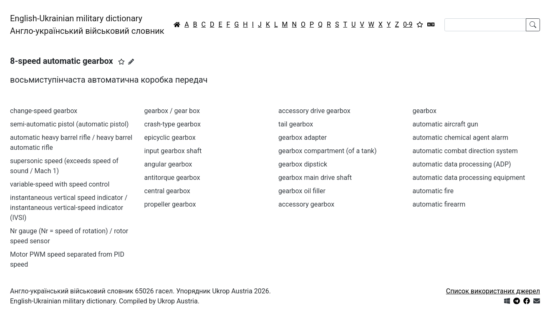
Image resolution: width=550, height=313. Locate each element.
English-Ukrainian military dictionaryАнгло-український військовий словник (87, 24)
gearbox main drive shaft (315, 178)
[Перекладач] (431, 24)
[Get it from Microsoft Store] (507, 301)
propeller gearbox (170, 204)
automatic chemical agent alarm (460, 137)
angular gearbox (168, 164)
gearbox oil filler (301, 191)
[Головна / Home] (177, 24)
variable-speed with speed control (59, 184)
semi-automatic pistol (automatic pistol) (69, 124)
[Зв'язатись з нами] (536, 301)
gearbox (424, 111)
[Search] (485, 24)
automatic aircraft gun (445, 124)
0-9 (407, 24)
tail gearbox (295, 124)
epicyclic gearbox (170, 137)
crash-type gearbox (172, 124)
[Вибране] (419, 24)
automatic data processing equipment (469, 178)
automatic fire (433, 191)
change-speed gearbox (43, 111)
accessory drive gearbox (314, 111)
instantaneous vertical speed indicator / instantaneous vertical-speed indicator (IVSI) (68, 208)
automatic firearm (439, 204)
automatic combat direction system (465, 151)
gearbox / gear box (172, 111)
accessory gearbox (306, 204)
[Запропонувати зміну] (131, 61)
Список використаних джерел (493, 291)
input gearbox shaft (173, 151)
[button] (121, 62)
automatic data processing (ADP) (462, 164)
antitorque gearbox (172, 178)
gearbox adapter (302, 137)
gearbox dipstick (302, 164)
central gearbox (167, 191)
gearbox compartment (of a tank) (327, 151)
